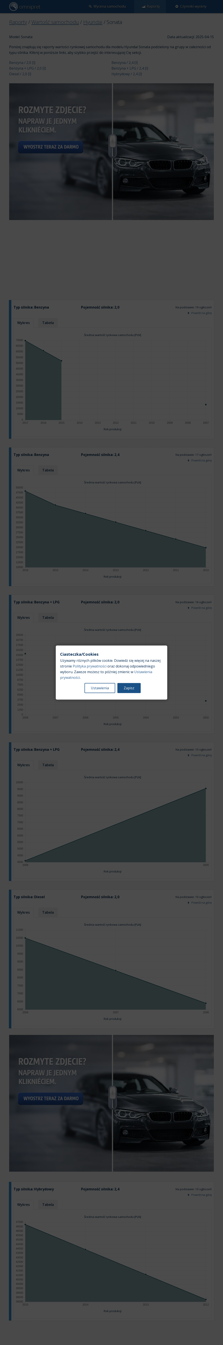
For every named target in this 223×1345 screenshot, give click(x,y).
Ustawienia (100, 688)
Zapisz (129, 688)
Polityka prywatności (89, 666)
